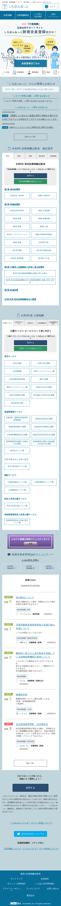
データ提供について (48, 848)
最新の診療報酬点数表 (30, 874)
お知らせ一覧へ (30, 137)
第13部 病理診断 (17, 258)
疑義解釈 (53, 156)
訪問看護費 (17, 371)
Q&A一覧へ (30, 763)
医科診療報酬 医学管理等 (25, 741)
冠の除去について (25, 597)
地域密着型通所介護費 (17, 427)
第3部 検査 (17, 219)
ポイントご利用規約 (16, 883)
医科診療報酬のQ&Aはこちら (30, 181)
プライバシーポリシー (12, 889)
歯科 (19, 156)
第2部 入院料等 (44, 196)
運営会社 (30, 895)
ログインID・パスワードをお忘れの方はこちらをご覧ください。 (30, 89)
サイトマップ (16, 879)
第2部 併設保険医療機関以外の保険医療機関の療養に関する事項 (30, 281)
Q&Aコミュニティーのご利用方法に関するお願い (31, 127)
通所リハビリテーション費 (17, 387)
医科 (7, 156)
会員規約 (45, 879)
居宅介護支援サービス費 (17, 466)
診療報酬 (8, 15)
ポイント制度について (41, 823)
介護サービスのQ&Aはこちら (30, 348)
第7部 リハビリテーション (17, 234)
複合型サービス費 (17, 451)
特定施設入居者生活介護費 (44, 395)
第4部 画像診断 (44, 219)
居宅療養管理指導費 (17, 379)
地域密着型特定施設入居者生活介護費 (17, 442)
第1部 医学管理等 (17, 211)
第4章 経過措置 (11, 290)
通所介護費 (44, 379)
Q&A (53, 15)
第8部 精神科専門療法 (43, 234)
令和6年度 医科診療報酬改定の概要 (20, 299)
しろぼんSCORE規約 (44, 883)
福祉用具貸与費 (17, 403)
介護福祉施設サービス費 (17, 482)
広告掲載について (12, 848)
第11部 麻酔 (17, 250)
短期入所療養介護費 (17, 395)
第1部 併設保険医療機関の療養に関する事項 (30, 273)
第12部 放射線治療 (44, 250)
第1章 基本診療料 (12, 189)
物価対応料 (21, 694)
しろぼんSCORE (38, 15)
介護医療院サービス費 (17, 490)
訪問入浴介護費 (44, 363)
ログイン (51, 6)
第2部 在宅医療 (44, 211)
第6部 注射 (44, 226)
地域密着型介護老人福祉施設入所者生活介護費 (44, 442)
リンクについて (30, 848)
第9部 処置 (17, 242)
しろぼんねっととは (19, 823)
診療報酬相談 (23, 15)
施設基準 (42, 156)
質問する (30, 176)
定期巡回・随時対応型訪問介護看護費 (17, 419)
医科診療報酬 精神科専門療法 (27, 638)
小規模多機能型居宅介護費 (17, 435)
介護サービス (7, 323)
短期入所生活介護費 (44, 387)
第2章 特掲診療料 (12, 204)
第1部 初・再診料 (17, 196)
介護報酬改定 (42, 323)
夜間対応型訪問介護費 (44, 419)
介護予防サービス (19, 323)
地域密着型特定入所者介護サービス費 (17, 521)
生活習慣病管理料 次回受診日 (32, 724)
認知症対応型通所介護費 (43, 427)
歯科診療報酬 (22, 676)
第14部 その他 (43, 258)
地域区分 (30, 323)
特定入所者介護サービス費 (17, 506)
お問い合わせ (53, 888)
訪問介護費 (17, 363)
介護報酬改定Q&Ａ (53, 323)
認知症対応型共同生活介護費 (44, 435)
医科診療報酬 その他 (24, 709)
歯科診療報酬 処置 (23, 609)
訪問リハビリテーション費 (44, 371)
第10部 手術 (43, 242)
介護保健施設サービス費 (43, 482)
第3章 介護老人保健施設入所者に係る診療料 (24, 267)
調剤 (30, 156)
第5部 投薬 (17, 226)
